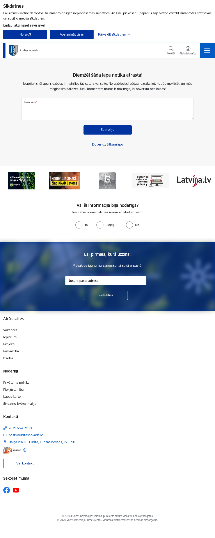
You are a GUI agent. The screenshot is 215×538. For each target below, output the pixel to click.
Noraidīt (25, 34)
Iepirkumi (10, 337)
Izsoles (8, 358)
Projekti (8, 344)
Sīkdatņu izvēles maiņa (19, 403)
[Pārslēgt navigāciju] (207, 50)
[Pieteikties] (106, 295)
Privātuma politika (16, 382)
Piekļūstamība (13, 389)
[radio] (81, 225)
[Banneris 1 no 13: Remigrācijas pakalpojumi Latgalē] (21, 180)
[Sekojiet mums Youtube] (16, 490)
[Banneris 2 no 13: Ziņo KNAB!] (64, 180)
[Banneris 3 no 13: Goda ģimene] (107, 180)
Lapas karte (12, 396)
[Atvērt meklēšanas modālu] (171, 51)
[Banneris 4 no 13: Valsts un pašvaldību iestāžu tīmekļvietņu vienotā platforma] (150, 180)
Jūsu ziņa (30, 102)
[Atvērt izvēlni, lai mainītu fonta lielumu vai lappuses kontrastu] (188, 51)
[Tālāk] (204, 181)
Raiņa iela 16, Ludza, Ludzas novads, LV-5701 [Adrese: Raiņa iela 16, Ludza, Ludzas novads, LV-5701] (42, 442)
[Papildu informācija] (24, 450)
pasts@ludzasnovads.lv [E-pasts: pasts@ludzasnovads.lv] (26, 435)
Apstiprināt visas (72, 34)
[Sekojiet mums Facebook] (6, 490)
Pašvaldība (11, 351)
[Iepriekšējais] (10, 181)
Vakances (10, 330)
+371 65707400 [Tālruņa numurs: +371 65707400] (20, 428)
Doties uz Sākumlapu (107, 144)
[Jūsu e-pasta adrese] (105, 280)
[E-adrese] (12, 450)
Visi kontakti (25, 463)
